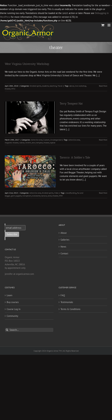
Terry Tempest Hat (71, 103)
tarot (50, 195)
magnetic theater (11, 142)
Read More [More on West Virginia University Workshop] (103, 85)
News (63, 246)
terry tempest (37, 142)
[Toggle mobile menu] (109, 24)
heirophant (26, 195)
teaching (53, 85)
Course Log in (13, 308)
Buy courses (13, 301)
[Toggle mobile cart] (102, 24)
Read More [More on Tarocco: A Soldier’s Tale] (103, 192)
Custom (46, 139)
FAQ (63, 294)
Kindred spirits (35, 85)
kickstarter (36, 195)
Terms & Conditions (70, 308)
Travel (60, 85)
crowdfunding (70, 192)
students (45, 85)
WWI (61, 195)
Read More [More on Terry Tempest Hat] (103, 139)
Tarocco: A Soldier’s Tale (75, 157)
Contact (64, 252)
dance (71, 85)
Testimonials (67, 301)
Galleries (65, 239)
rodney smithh (25, 142)
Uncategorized (56, 139)
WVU (13, 88)
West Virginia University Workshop (27, 63)
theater (8, 88)
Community (12, 315)
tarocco (44, 195)
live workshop (80, 85)
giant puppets (16, 195)
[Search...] (29, 329)
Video (56, 192)
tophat (52, 142)
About (64, 232)
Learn (9, 294)
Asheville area (37, 139)
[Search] (7, 329)
